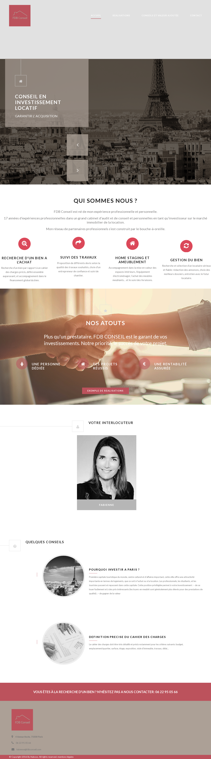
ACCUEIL (96, 15)
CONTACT (196, 15)
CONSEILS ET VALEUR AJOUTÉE (160, 15)
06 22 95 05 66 (23, 743)
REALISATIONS (121, 15)
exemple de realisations (105, 390)
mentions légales (66, 757)
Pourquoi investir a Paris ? (114, 569)
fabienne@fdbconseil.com (28, 749)
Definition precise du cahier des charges (127, 637)
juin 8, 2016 (19, 574)
